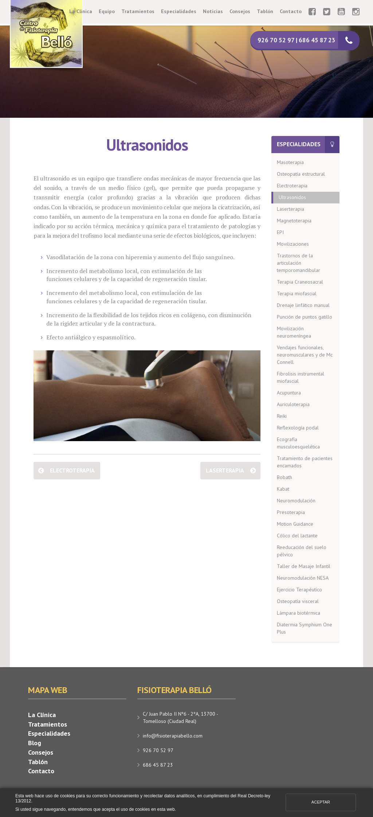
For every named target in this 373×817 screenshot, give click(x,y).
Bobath (284, 477)
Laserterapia (225, 470)
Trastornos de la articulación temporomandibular (298, 262)
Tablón (265, 11)
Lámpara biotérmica (298, 613)
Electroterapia (72, 470)
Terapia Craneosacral (300, 282)
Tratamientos (137, 11)
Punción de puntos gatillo (304, 317)
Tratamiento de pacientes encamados (305, 462)
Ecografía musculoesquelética (298, 443)
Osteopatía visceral (298, 601)
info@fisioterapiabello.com (173, 735)
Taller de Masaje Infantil (303, 566)
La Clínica (80, 11)
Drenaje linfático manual (303, 305)
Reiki (282, 416)
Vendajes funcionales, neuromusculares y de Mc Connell (305, 354)
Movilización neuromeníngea (294, 332)
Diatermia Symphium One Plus (304, 628)
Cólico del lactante (297, 535)
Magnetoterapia (294, 220)
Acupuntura (289, 392)
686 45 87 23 (158, 765)
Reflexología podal (298, 427)
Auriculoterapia (293, 404)
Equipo (107, 11)
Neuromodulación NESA (303, 578)
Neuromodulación (296, 500)
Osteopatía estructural (301, 174)
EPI (280, 232)
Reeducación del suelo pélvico (301, 551)
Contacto (291, 11)
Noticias (213, 11)
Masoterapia (290, 162)
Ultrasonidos (292, 197)
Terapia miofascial (297, 293)
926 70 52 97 (158, 750)
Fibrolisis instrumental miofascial (300, 377)
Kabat (283, 489)
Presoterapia (291, 512)
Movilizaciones (293, 244)
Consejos (239, 11)
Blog (34, 743)
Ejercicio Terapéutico (299, 589)
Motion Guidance (295, 524)
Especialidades (178, 11)
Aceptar (320, 802)
